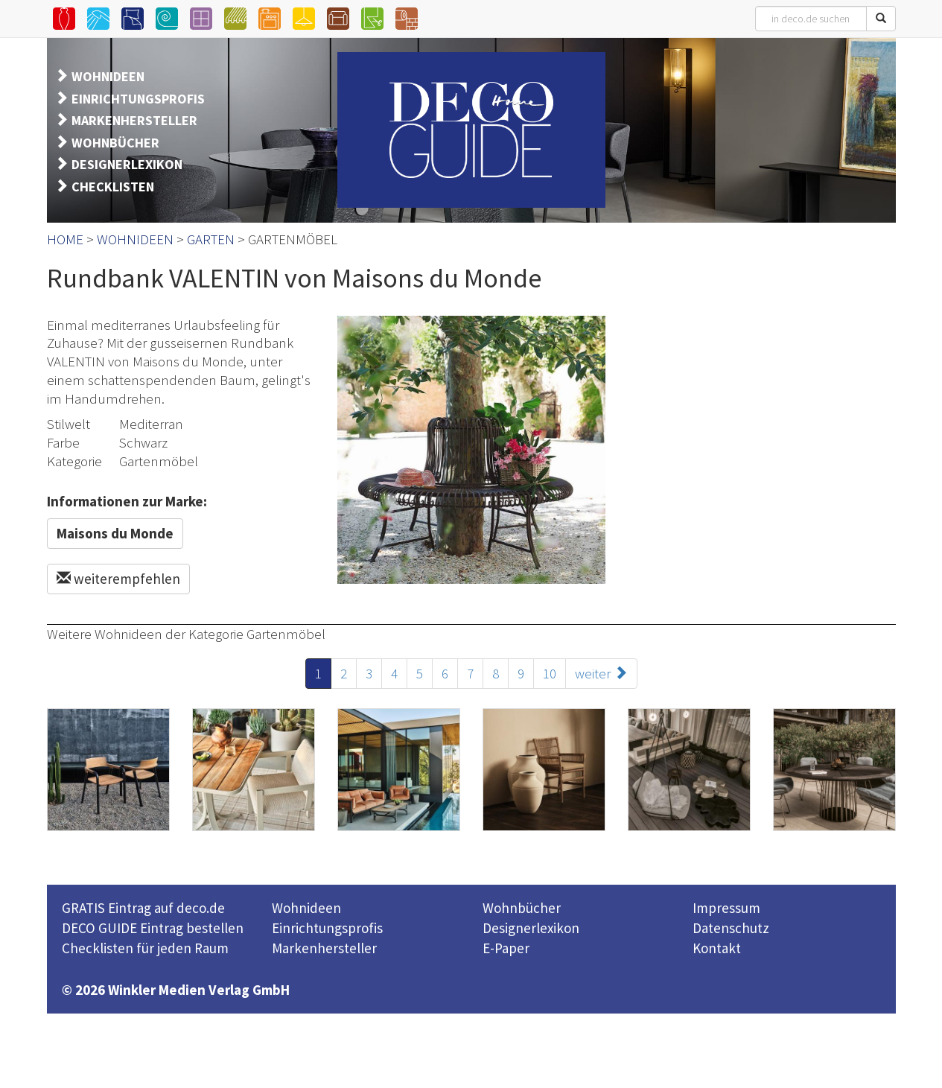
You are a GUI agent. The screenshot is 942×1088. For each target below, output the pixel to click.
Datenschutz (731, 928)
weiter (601, 673)
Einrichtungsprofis (327, 928)
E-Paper (506, 948)
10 (549, 673)
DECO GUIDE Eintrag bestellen (153, 928)
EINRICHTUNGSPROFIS (138, 98)
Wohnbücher (522, 908)
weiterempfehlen (118, 579)
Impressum (726, 908)
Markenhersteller (324, 948)
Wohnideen (306, 908)
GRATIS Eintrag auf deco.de (143, 908)
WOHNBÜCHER (115, 142)
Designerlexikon (531, 928)
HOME (65, 239)
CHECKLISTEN (112, 186)
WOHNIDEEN (107, 76)
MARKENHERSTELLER (134, 120)
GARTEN (211, 239)
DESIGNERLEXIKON (126, 164)
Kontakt (717, 948)
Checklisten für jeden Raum (145, 948)
